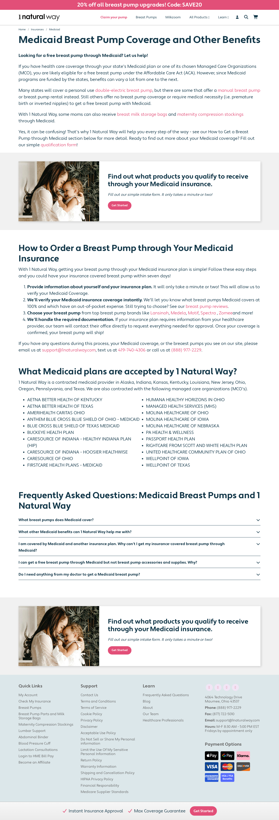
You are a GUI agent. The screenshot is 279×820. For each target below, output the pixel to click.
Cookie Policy (91, 714)
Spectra (208, 313)
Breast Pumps (146, 17)
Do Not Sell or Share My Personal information (108, 741)
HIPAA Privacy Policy (97, 779)
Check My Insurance (35, 701)
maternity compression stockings (210, 114)
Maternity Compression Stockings (46, 724)
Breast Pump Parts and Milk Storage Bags (42, 716)
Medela (178, 313)
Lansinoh (159, 313)
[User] (237, 17)
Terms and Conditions (98, 701)
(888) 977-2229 (186, 350)
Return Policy (91, 760)
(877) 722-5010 (223, 714)
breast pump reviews (207, 306)
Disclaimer (89, 727)
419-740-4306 (132, 350)
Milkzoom (173, 17)
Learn (222, 17)
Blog (146, 701)
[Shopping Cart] (255, 17)
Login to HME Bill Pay (36, 756)
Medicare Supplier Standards (104, 792)
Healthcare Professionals (163, 720)
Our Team (151, 714)
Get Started (120, 205)
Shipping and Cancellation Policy (107, 773)
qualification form (59, 145)
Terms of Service (94, 708)
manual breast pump (239, 90)
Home (22, 29)
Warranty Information (98, 766)
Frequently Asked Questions (166, 695)
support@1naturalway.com (69, 350)
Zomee (226, 313)
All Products (198, 17)
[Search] (246, 17)
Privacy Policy (92, 720)
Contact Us (89, 695)
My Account (28, 695)
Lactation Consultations (38, 750)
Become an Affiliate (34, 762)
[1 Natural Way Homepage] (39, 17)
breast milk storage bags (142, 114)
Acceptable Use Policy (98, 733)
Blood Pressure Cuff (34, 743)
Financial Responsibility (100, 785)
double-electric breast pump (123, 90)
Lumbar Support (32, 731)
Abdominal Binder (33, 737)
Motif (193, 313)
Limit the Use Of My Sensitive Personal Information (104, 752)
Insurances (37, 29)
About (148, 708)
